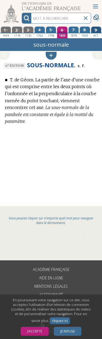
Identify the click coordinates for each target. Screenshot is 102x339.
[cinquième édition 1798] (51, 32)
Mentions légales (51, 286)
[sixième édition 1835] (62, 32)
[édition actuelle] (96, 32)
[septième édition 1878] (74, 32)
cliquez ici (60, 320)
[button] (51, 56)
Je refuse (67, 331)
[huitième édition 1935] (85, 32)
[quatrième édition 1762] (40, 32)
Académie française (51, 269)
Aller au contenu (21, 5)
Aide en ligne (51, 277)
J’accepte (34, 331)
